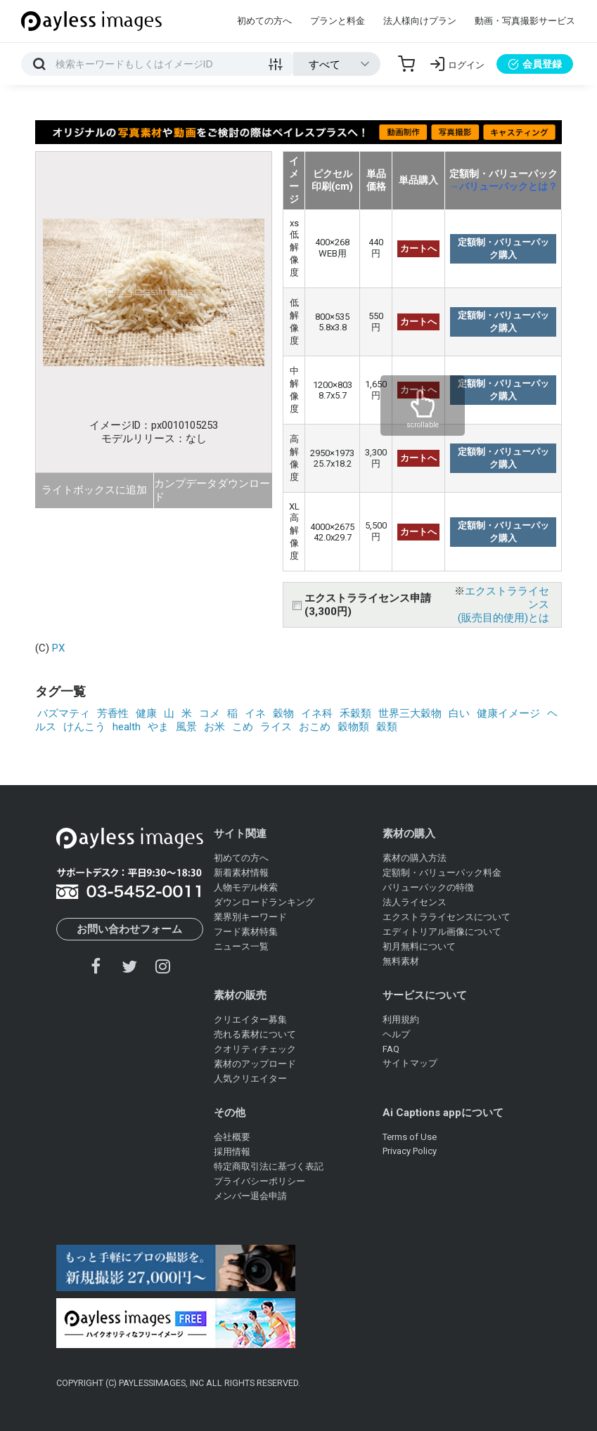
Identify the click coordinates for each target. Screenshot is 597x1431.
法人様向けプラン (419, 20)
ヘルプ (396, 1034)
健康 (146, 713)
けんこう (84, 726)
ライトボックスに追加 (94, 490)
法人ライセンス (415, 902)
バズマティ (63, 713)
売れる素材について (255, 1034)
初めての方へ (264, 20)
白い (459, 713)
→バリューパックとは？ (503, 186)
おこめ (314, 726)
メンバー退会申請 (250, 1196)
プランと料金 (337, 20)
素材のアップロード (255, 1063)
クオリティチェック (255, 1049)
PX (58, 648)
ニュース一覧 (241, 946)
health (127, 726)
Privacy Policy (410, 1151)
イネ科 (317, 713)
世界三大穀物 (410, 713)
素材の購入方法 (415, 858)
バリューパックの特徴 (428, 887)
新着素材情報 (241, 872)
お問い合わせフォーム (129, 929)
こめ (242, 726)
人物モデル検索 (246, 887)
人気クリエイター (250, 1078)
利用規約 (401, 1019)
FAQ (391, 1049)
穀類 (386, 726)
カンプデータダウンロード (212, 490)
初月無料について (419, 946)
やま (158, 726)
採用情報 (232, 1151)
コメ (209, 713)
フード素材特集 (246, 931)
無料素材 (401, 961)
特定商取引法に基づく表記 (268, 1166)
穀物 (283, 713)
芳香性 (113, 713)
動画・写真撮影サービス (525, 20)
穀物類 (353, 726)
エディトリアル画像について (442, 931)
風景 (186, 726)
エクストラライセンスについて (447, 917)
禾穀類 (355, 713)
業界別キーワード (250, 917)
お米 (214, 726)
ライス (276, 726)
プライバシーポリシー (259, 1181)
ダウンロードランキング (264, 902)
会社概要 (232, 1137)
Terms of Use (410, 1137)
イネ (255, 713)
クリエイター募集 (250, 1019)
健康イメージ (508, 713)
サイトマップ (410, 1063)
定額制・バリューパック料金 (442, 872)
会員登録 (535, 64)
